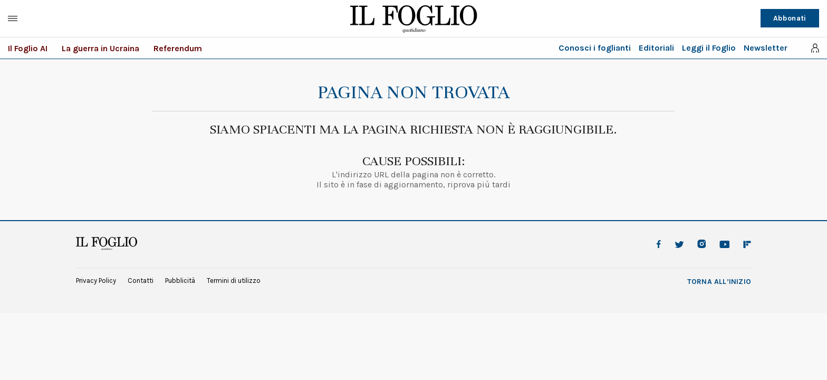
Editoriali (656, 48)
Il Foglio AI (27, 48)
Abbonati (789, 18)
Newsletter (765, 48)
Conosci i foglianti (595, 48)
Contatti (140, 280)
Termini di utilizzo (234, 280)
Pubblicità (180, 280)
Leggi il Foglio (709, 48)
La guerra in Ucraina (100, 48)
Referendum (177, 48)
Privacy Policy (96, 280)
